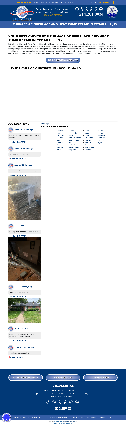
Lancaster (89, 138)
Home (36, 2)
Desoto (71, 131)
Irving (87, 133)
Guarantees (78, 417)
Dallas (59, 150)
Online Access (58, 421)
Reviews (103, 417)
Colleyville (60, 145)
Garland (71, 145)
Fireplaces (69, 2)
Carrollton (60, 140)
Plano (87, 145)
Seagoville (101, 135)
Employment (92, 417)
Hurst (87, 131)
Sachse (100, 133)
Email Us (25, 417)
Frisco (70, 142)
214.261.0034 (91, 14)
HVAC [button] (43, 2)
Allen (58, 133)
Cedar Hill (60, 142)
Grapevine (72, 150)
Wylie (100, 142)
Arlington (60, 135)
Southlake (101, 138)
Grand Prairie (73, 147)
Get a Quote (49, 417)
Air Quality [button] (55, 2)
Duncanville (72, 133)
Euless (70, 135)
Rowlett (101, 131)
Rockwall (88, 150)
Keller (87, 135)
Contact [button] (90, 2)
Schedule (36, 417)
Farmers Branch (74, 138)
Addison (60, 131)
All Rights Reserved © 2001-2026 (70, 421)
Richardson (89, 147)
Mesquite (88, 142)
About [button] (79, 2)
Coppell (60, 147)
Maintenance (64, 417)
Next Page (45, 124)
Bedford (60, 138)
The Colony (102, 140)
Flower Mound (73, 140)
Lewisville (88, 140)
